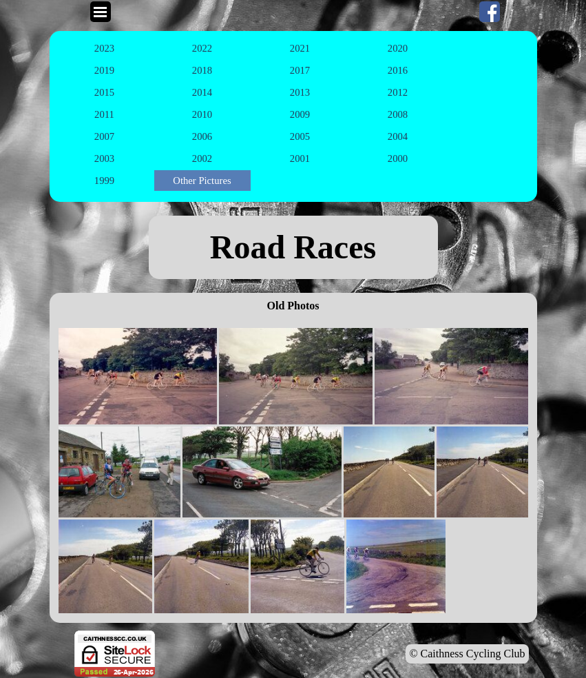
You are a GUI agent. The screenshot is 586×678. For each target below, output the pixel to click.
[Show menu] (100, 11)
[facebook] (489, 11)
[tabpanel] (293, 247)
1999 (104, 180)
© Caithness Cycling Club (467, 653)
